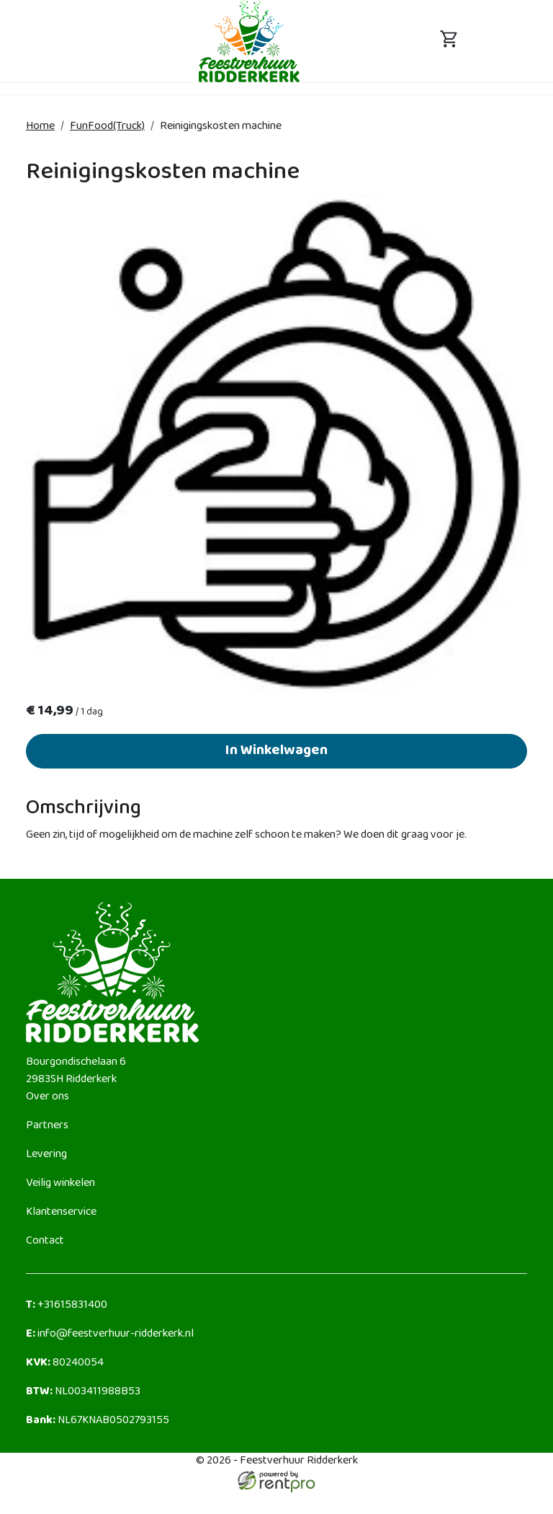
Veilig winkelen (60, 1183)
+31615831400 (66, 1305)
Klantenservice (61, 1212)
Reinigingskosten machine (221, 126)
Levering (46, 1154)
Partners (47, 1126)
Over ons (47, 1097)
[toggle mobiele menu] (103, 41)
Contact (45, 1241)
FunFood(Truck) (107, 126)
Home (40, 126)
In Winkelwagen (276, 750)
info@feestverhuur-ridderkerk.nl (110, 1334)
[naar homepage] (249, 40)
